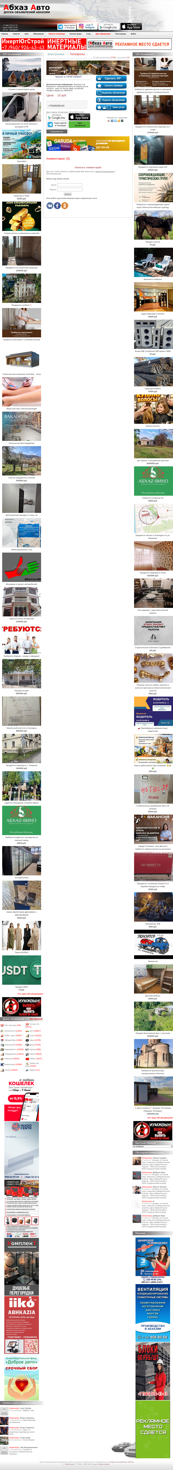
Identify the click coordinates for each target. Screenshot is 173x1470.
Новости (16, 34)
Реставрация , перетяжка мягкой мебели (153, 610)
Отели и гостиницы (57, 34)
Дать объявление (103, 34)
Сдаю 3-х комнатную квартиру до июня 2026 (22, 1432)
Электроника (13, 1045)
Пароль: (53, 189)
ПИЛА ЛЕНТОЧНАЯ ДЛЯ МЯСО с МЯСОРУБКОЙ (21, 912)
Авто (26, 34)
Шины (35, 1040)
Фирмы (35, 1070)
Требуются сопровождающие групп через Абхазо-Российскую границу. (153, 204)
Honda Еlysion (28, 1440)
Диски (35, 1045)
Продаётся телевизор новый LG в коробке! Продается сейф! (153, 884)
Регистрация (120, 34)
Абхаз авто (70, 1464)
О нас (88, 34)
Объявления (38, 34)
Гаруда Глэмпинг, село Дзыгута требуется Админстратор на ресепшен (153, 846)
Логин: (54, 185)
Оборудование (14, 1054)
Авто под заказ (12, 1025)
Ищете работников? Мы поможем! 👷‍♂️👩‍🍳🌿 (153, 766)
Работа (36, 1054)
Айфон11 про (28, 1410)
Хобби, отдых (13, 1036)
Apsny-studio (103, 1464)
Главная (4, 34)
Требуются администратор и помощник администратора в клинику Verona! (153, 89)
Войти (133, 34)
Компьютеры (13, 1064)
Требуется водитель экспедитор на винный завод (21, 837)
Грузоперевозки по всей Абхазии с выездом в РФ (21, 124)
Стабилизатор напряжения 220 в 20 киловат (153, 806)
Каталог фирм (75, 34)
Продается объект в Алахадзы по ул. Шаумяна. (153, 535)
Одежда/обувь (13, 1040)
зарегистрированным (104, 171)
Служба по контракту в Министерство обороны (20, 1451)
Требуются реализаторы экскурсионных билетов (153, 1071)
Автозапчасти (13, 1031)
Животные (11, 1059)
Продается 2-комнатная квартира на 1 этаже (153, 127)
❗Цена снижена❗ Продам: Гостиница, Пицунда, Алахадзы (153, 1108)
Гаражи (35, 1049)
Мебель (36, 1059)
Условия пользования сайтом (120, 1462)
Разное (11, 1070)
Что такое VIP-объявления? (30, 994)
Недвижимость (14, 1049)
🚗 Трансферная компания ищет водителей (153, 728)
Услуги (35, 1036)
